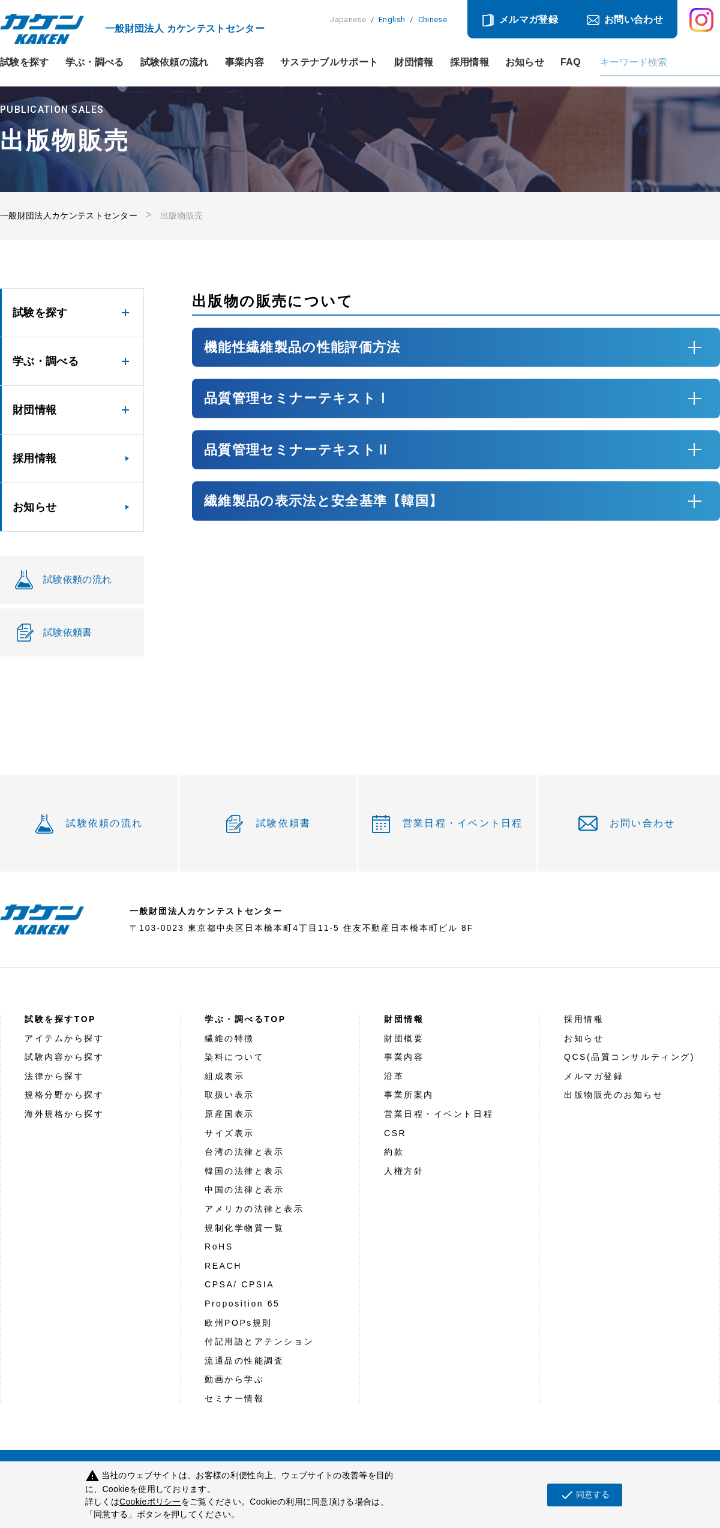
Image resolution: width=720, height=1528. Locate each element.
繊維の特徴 (229, 1038)
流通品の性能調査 (244, 1360)
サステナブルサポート (329, 62)
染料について (234, 1057)
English (392, 19)
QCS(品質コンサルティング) (629, 1057)
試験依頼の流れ (174, 62)
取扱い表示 (229, 1094)
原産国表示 (229, 1114)
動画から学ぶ (234, 1379)
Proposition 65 (242, 1303)
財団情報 (413, 62)
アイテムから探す (64, 1038)
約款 (394, 1152)
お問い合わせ (633, 19)
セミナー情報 (234, 1398)
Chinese (432, 19)
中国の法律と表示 (244, 1189)
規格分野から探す (64, 1094)
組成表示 (224, 1076)
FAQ (570, 62)
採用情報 (469, 62)
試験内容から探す (64, 1057)
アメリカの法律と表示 (254, 1209)
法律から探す (54, 1076)
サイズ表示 (229, 1133)
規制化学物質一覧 (244, 1228)
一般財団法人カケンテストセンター (68, 215)
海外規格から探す (64, 1114)
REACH (223, 1266)
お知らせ (524, 62)
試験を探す (24, 62)
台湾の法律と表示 (244, 1152)
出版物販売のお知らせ (614, 1094)
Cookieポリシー (150, 1501)
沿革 (394, 1076)
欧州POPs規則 (238, 1323)
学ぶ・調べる (94, 62)
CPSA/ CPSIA (239, 1284)
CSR (395, 1133)
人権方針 (404, 1171)
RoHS (219, 1246)
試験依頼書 (283, 823)
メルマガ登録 (528, 19)
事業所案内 (409, 1094)
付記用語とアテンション (259, 1341)
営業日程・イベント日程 (463, 823)
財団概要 (404, 1038)
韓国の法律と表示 (244, 1171)
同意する (585, 1495)
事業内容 (244, 62)
